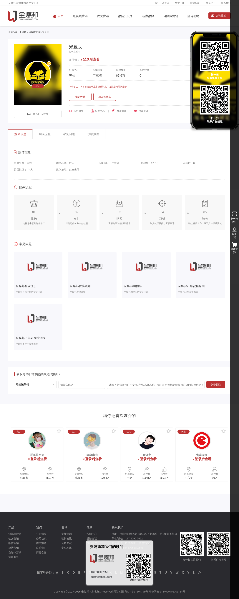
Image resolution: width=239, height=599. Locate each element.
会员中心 (210, 2)
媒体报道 (41, 543)
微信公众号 (125, 16)
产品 (11, 527)
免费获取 (215, 384)
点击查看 (74, 169)
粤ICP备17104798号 (136, 591)
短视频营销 (80, 16)
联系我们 (226, 2)
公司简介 (41, 533)
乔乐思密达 (37, 454)
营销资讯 (66, 538)
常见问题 (69, 134)
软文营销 (103, 16)
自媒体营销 (170, 16)
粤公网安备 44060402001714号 (167, 591)
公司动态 (41, 538)
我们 (39, 527)
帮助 (89, 527)
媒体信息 (20, 134)
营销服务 (13, 557)
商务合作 (41, 552)
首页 (61, 16)
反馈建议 (92, 538)
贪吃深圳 (201, 454)
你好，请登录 (162, 2)
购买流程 (45, 134)
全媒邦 (22, 32)
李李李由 (92, 454)
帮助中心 (92, 533)
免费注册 (180, 2)
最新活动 (66, 533)
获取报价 (93, 134)
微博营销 (13, 547)
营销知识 (66, 543)
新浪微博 (148, 16)
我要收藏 (80, 96)
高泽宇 (147, 454)
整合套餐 (193, 16)
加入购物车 (104, 96)
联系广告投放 (37, 113)
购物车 (195, 2)
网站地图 (118, 591)
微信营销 (13, 543)
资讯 (64, 527)
